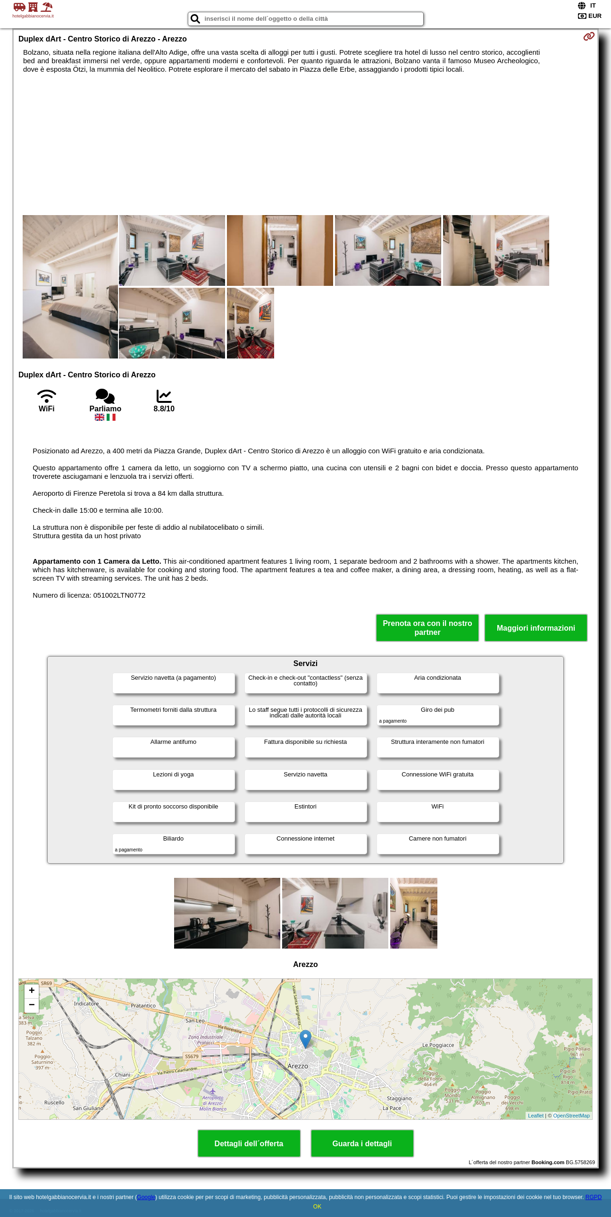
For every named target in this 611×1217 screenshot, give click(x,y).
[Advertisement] (306, 144)
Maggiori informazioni (536, 628)
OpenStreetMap (571, 1115)
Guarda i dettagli (362, 1144)
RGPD (594, 1197)
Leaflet (536, 1115)
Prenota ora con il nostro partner (427, 627)
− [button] (32, 1006)
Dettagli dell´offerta (249, 1144)
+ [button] (32, 991)
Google (146, 1197)
